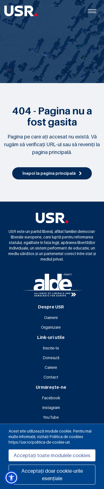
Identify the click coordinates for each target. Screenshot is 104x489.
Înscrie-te (51, 348)
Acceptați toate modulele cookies (52, 455)
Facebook (51, 397)
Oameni (51, 317)
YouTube (51, 417)
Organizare (51, 327)
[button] (11, 477)
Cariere (51, 367)
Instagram (51, 407)
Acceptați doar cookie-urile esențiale (52, 474)
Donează (51, 357)
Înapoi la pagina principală (52, 173)
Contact (51, 377)
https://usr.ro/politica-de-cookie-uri (39, 442)
